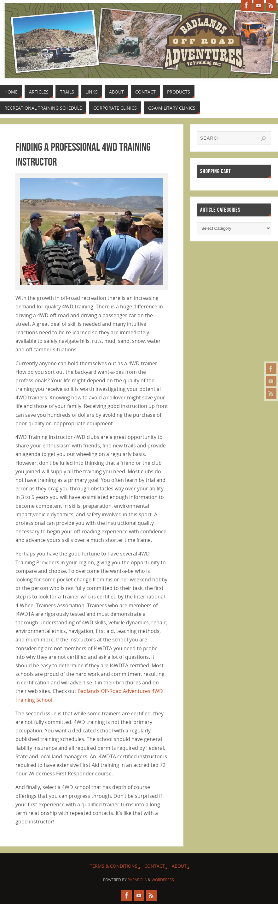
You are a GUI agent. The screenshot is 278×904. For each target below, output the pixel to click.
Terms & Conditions (113, 866)
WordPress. (163, 880)
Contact (154, 866)
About (179, 866)
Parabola (137, 880)
